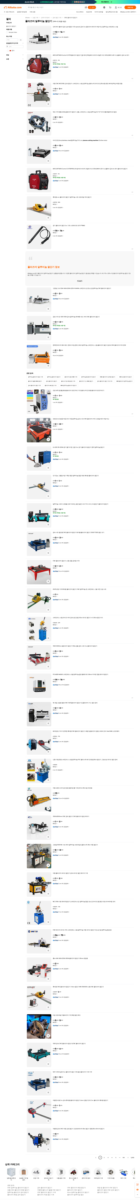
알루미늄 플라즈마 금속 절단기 (18, 1192)
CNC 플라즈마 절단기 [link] (70, 17)
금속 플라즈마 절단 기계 (34, 385)
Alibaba (27, 17)
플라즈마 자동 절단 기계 (45, 1195)
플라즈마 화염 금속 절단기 (16, 1195)
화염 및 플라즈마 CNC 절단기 (107, 1188)
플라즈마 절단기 (103, 1192)
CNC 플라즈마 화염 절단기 (76, 1188)
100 (124, 1157)
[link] (137, 1184)
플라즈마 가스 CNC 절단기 (86, 381)
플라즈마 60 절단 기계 (50, 385)
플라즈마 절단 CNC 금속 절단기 (108, 1190)
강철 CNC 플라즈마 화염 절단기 (18, 1190)
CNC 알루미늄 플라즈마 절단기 (68, 385)
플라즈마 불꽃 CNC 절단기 (35, 381)
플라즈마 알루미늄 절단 (75, 1195)
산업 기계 (35, 17)
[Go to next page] (128, 1157)
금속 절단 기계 (57, 17)
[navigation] (14, 588)
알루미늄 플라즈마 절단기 (53, 377)
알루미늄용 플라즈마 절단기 (88, 377)
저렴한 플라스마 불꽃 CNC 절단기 (49, 1190)
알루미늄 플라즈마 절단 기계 (35, 377)
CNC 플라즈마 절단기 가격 (46, 1192)
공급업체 (66, 37)
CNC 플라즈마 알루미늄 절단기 (124, 381)
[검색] (92, 7)
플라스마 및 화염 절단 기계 (68, 381)
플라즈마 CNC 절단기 (74, 1190)
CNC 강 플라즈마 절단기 (125, 377)
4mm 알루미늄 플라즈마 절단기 (78, 1192)
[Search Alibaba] (55, 7)
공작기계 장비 (45, 17)
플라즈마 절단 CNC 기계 (71, 377)
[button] (86, 7)
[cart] (110, 7)
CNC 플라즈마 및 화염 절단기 (107, 377)
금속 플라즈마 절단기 (51, 381)
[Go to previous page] (95, 1157)
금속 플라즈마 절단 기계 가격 (104, 381)
